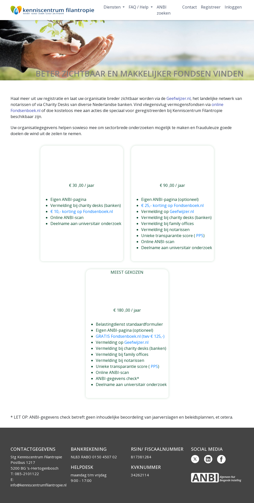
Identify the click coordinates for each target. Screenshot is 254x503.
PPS (199, 235)
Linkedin (208, 459)
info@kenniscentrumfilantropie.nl (38, 484)
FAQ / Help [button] (139, 7)
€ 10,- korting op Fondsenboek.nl (81, 211)
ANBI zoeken (164, 10)
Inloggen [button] (233, 7)
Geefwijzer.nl (178, 98)
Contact (189, 7)
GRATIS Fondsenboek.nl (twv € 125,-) (130, 336)
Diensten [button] (113, 7)
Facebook (221, 459)
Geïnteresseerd (81, 234)
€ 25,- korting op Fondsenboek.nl (172, 205)
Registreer (211, 7)
